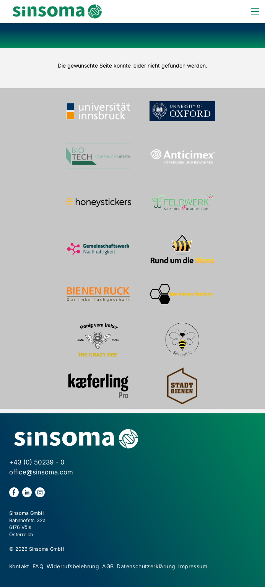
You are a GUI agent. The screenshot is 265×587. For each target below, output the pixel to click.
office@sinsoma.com (41, 472)
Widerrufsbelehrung (73, 566)
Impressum (192, 566)
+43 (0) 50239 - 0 (37, 462)
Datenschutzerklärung (146, 566)
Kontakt (19, 566)
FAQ (38, 566)
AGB (108, 566)
